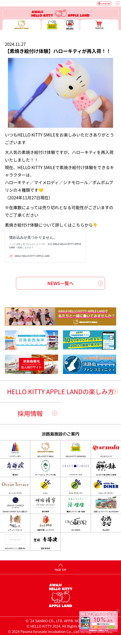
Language (105, 3)
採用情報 (30, 413)
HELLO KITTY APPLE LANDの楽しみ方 (60, 391)
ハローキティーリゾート (60, 13)
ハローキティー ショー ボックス (60, 24)
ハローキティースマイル (21, 24)
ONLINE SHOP (99, 24)
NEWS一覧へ (60, 283)
